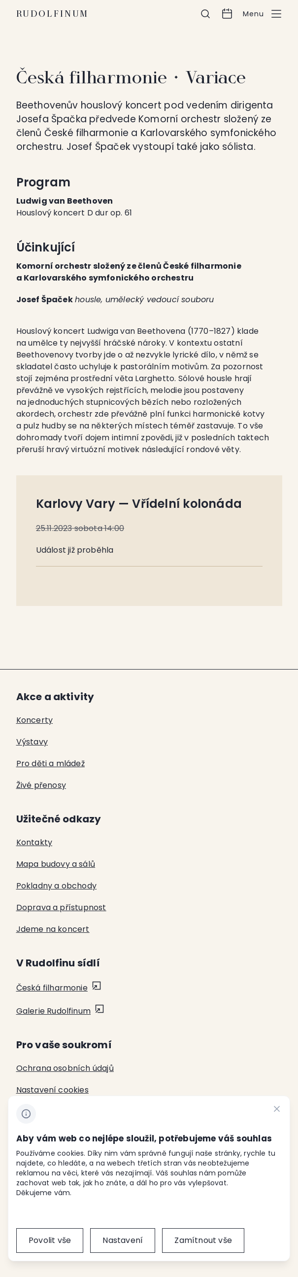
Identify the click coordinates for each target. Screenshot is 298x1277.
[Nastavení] (122, 1240)
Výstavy (32, 741)
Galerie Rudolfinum (53, 1011)
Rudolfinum (52, 13)
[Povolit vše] (49, 1240)
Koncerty (34, 720)
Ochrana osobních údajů (65, 1068)
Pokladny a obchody (56, 885)
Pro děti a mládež (50, 763)
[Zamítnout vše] (203, 1240)
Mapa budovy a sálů (56, 864)
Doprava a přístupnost (61, 907)
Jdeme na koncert (53, 929)
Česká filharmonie (52, 987)
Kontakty (34, 842)
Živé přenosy (41, 785)
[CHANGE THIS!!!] (277, 1110)
